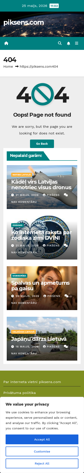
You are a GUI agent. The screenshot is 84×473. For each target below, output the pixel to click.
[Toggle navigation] (77, 43)
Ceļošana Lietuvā (23, 332)
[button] (60, 43)
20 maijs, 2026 (28, 296)
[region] (42, 435)
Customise (42, 451)
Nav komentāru (24, 201)
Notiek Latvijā (22, 174)
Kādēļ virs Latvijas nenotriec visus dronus (41, 185)
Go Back (42, 143)
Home (8, 67)
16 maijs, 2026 (28, 346)
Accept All (42, 439)
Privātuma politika (19, 393)
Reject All (42, 463)
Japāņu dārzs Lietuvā (39, 339)
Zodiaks (17, 225)
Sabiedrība (19, 275)
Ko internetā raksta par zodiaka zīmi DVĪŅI (41, 235)
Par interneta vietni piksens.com (32, 382)
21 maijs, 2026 (28, 195)
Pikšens (52, 195)
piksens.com (23, 22)
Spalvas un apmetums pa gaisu (40, 286)
